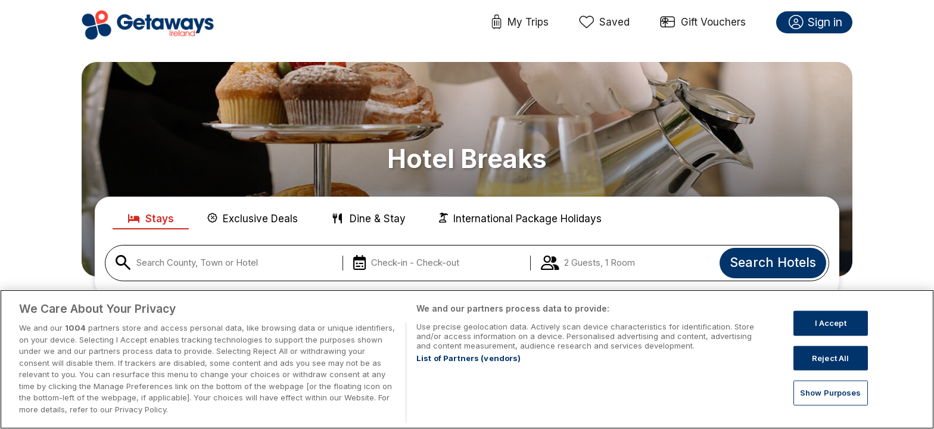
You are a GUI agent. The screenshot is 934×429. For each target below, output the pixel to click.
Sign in (816, 22)
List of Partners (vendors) (468, 375)
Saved (604, 22)
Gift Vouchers (703, 22)
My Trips (520, 22)
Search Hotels (773, 262)
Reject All (830, 374)
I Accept (830, 339)
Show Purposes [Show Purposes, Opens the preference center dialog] (830, 409)
